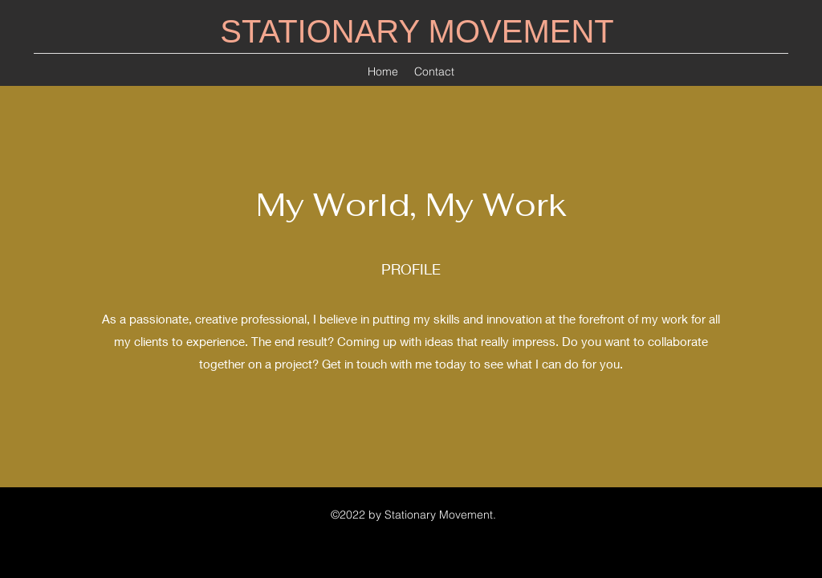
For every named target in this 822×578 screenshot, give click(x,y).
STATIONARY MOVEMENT (416, 31)
